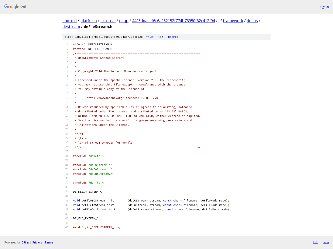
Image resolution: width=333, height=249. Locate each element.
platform (88, 20)
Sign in (324, 7)
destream (71, 26)
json (325, 242)
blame (172, 37)
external (108, 20)
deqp (123, 20)
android (69, 20)
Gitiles (25, 242)
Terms (49, 242)
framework (233, 20)
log (160, 37)
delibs (252, 20)
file (149, 37)
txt (315, 242)
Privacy (37, 242)
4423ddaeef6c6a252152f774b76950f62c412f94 (173, 20)
